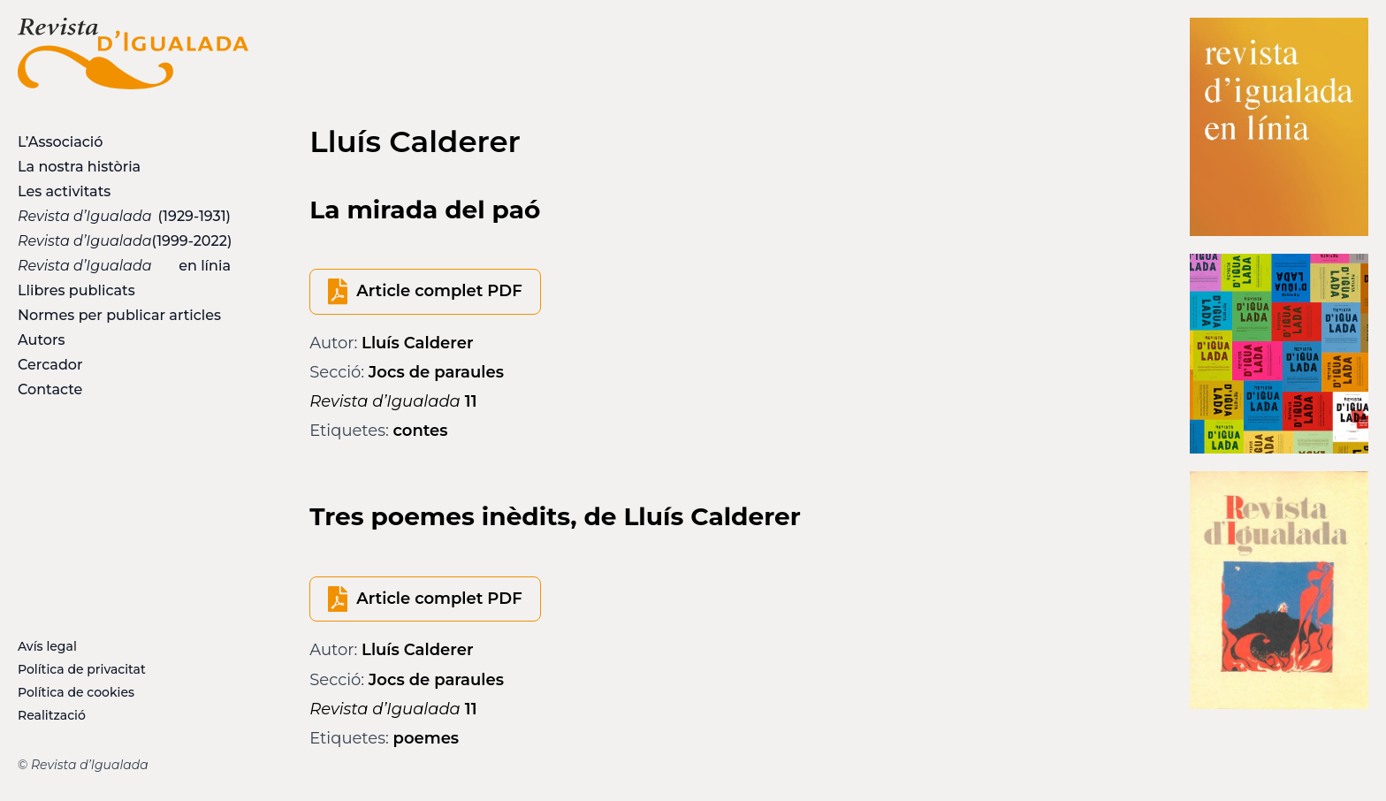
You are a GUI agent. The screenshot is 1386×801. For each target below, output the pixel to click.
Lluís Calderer (417, 343)
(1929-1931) (124, 216)
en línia (124, 265)
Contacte (50, 389)
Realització (52, 715)
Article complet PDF (439, 291)
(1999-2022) (125, 241)
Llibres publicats (76, 290)
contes (420, 430)
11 (392, 401)
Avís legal (47, 646)
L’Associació (60, 142)
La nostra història (79, 166)
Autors (41, 340)
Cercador (50, 364)
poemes (426, 738)
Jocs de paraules (436, 372)
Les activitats (64, 191)
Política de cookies (76, 692)
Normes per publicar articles (119, 315)
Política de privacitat (82, 669)
